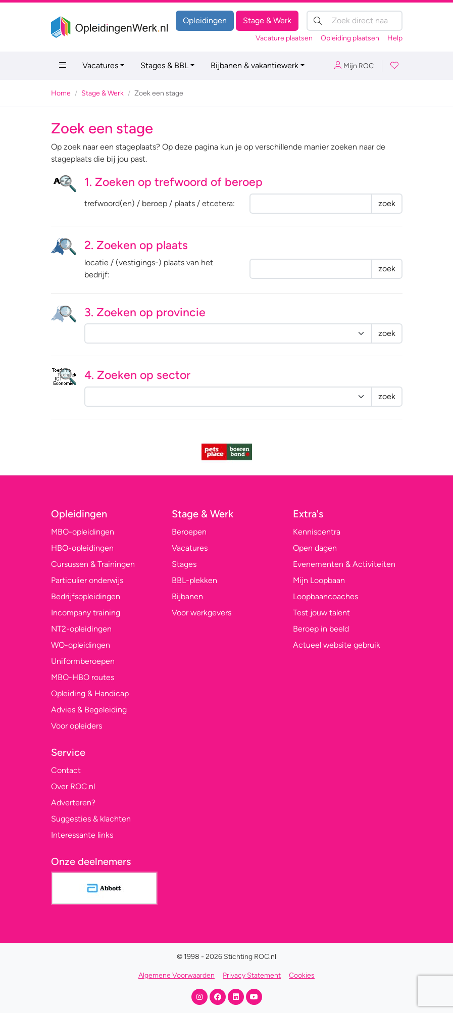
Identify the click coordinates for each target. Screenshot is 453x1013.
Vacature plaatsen (284, 38)
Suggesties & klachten (91, 819)
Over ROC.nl (73, 786)
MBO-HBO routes (82, 677)
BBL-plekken (194, 580)
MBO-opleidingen (82, 532)
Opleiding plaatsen (350, 38)
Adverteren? (73, 802)
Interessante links (82, 835)
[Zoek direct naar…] (354, 21)
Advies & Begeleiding (89, 709)
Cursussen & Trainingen (93, 564)
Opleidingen (205, 20)
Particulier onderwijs (87, 580)
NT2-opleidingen (81, 629)
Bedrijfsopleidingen (85, 596)
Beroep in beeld (321, 629)
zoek (386, 203)
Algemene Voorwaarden (176, 975)
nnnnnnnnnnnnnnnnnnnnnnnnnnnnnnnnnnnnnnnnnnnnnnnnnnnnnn (228, 397)
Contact (66, 770)
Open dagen (315, 548)
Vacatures (100, 65)
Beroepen (189, 532)
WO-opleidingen (80, 645)
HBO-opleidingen (82, 548)
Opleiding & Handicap (90, 693)
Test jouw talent (321, 612)
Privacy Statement (252, 975)
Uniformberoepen (83, 661)
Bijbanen (187, 596)
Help (394, 38)
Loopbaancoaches (325, 596)
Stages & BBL (164, 65)
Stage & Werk (267, 20)
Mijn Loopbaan (319, 580)
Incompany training (85, 612)
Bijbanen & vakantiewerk (254, 65)
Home (61, 93)
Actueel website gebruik (336, 645)
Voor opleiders (76, 726)
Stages (184, 564)
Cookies (302, 975)
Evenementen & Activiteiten (344, 564)
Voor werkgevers (201, 612)
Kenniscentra (316, 532)
